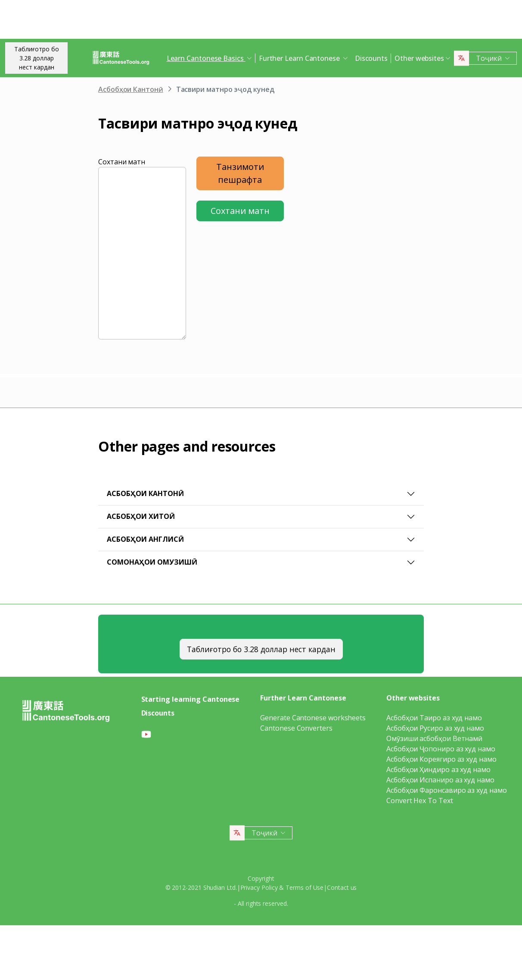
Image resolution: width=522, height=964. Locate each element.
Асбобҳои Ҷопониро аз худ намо (440, 749)
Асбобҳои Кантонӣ (130, 89)
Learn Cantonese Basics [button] (206, 58)
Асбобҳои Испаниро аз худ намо (440, 780)
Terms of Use (304, 887)
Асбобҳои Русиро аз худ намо (435, 728)
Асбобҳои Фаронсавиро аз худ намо (446, 790)
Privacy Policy (259, 887)
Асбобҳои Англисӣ (145, 539)
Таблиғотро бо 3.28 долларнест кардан (36, 58)
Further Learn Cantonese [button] (300, 58)
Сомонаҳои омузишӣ (152, 562)
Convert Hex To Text (419, 800)
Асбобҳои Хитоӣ (141, 516)
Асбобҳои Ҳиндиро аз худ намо (438, 769)
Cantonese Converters (296, 728)
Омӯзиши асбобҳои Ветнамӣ (434, 738)
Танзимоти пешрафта (240, 173)
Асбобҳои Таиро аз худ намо (434, 717)
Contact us (342, 887)
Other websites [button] (419, 58)
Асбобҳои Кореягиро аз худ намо (441, 759)
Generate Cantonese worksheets (313, 717)
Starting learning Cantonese (190, 699)
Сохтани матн (121, 161)
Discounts (371, 58)
